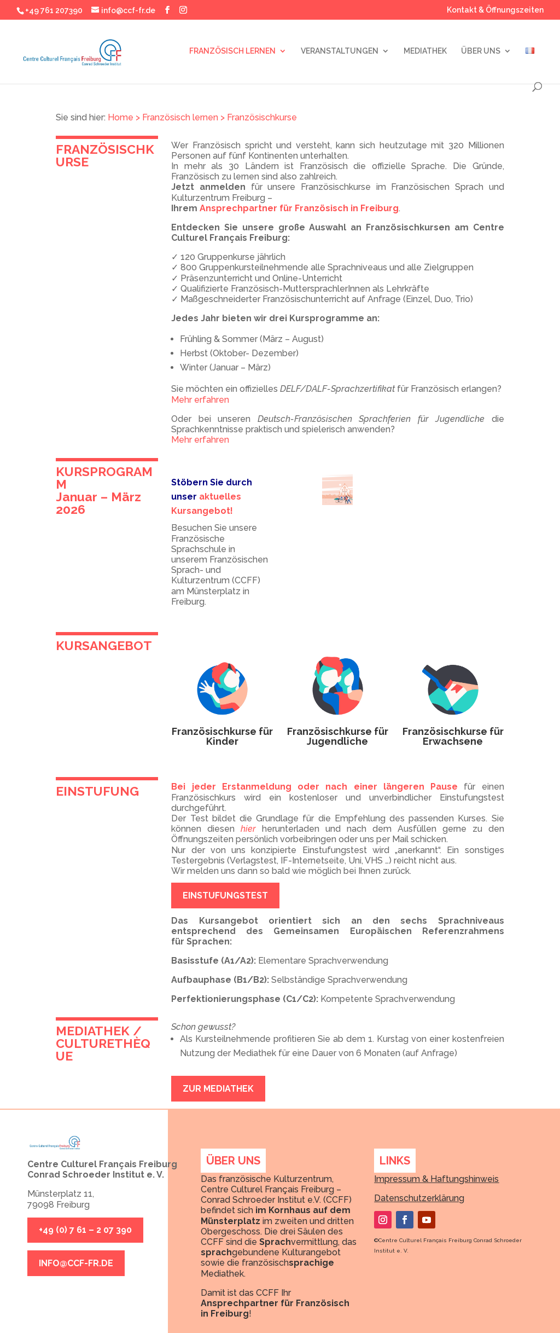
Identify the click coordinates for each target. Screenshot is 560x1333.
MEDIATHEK (411, 51)
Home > (124, 117)
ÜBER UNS (467, 51)
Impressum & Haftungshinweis (436, 1179)
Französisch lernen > (183, 117)
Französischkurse (262, 117)
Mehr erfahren (200, 400)
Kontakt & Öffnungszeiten (495, 10)
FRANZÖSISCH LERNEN (219, 51)
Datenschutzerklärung (419, 1198)
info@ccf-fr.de (76, 1263)
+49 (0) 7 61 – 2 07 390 (85, 1230)
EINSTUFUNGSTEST (225, 895)
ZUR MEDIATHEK (218, 1088)
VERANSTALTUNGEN (326, 51)
